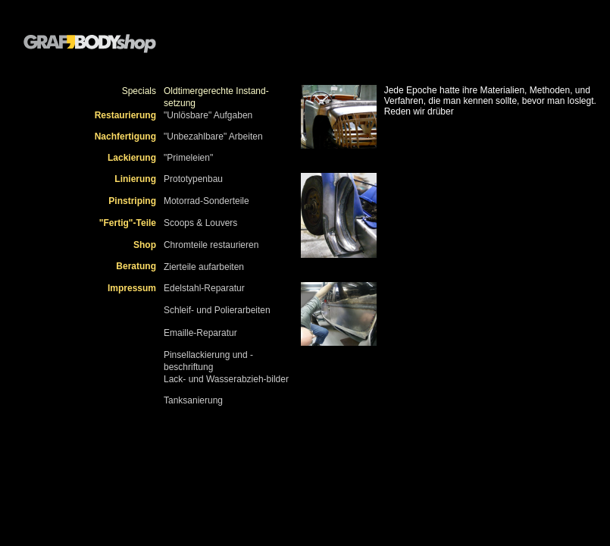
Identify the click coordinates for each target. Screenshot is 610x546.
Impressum (132, 288)
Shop (144, 245)
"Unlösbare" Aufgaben (208, 115)
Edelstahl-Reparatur (204, 288)
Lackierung (132, 157)
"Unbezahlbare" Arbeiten (213, 136)
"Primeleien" (188, 157)
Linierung (135, 179)
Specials (139, 91)
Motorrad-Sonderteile (206, 201)
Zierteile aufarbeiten (204, 267)
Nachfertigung (125, 136)
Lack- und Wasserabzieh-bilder (226, 379)
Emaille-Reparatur (200, 333)
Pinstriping (132, 201)
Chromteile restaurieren (211, 245)
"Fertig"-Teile (127, 223)
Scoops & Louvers (200, 223)
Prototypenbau (193, 179)
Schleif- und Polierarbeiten (217, 310)
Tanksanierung (193, 400)
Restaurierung (125, 115)
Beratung (136, 266)
